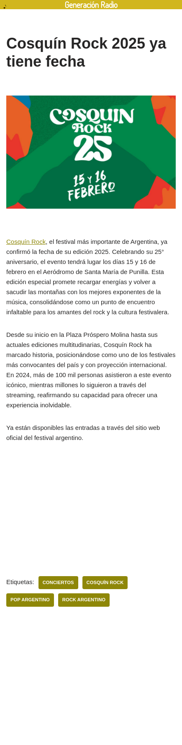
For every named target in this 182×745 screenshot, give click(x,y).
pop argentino (30, 599)
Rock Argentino (83, 599)
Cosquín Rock (26, 241)
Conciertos (58, 582)
